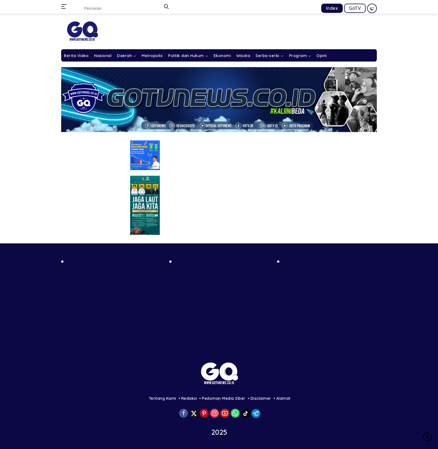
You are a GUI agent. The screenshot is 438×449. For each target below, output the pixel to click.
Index (332, 8)
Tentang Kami (162, 398)
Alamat (283, 398)
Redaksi (189, 398)
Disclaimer (261, 398)
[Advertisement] (111, 306)
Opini (321, 55)
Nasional (102, 55)
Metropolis (152, 55)
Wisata (243, 55)
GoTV (355, 8)
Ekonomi (222, 55)
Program (298, 55)
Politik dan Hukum (186, 55)
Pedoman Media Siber (224, 398)
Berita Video (76, 55)
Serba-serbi (267, 55)
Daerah (124, 55)
